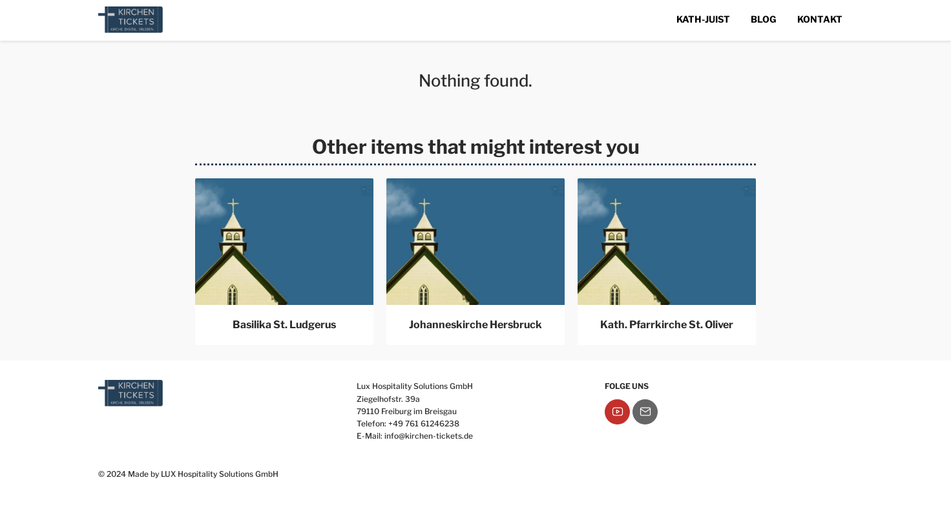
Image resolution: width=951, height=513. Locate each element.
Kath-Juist (703, 19)
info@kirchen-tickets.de (428, 436)
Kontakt (819, 19)
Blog (764, 19)
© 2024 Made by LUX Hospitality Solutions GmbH (188, 474)
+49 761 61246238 (423, 423)
